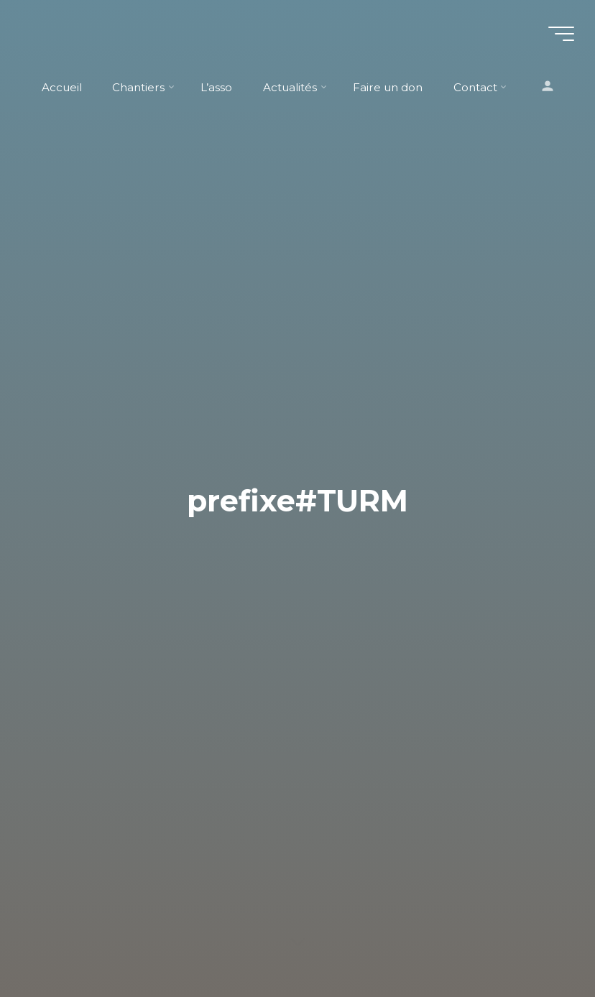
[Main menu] (560, 34)
